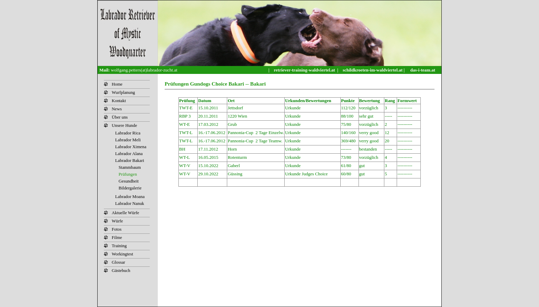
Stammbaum (130, 167)
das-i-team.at (422, 70)
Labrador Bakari (129, 160)
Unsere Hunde (124, 125)
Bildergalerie (130, 188)
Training (119, 245)
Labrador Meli (128, 140)
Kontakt (119, 100)
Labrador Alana (129, 153)
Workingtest (122, 254)
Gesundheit (129, 181)
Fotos (116, 229)
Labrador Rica (128, 133)
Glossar (118, 262)
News (117, 109)
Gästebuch (121, 270)
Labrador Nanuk (129, 203)
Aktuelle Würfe (125, 212)
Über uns (120, 117)
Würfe (117, 221)
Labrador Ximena (130, 146)
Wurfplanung (123, 92)
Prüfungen (128, 174)
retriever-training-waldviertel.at (305, 70)
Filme (117, 237)
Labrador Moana (130, 196)
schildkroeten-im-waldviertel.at (373, 70)
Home (117, 84)
